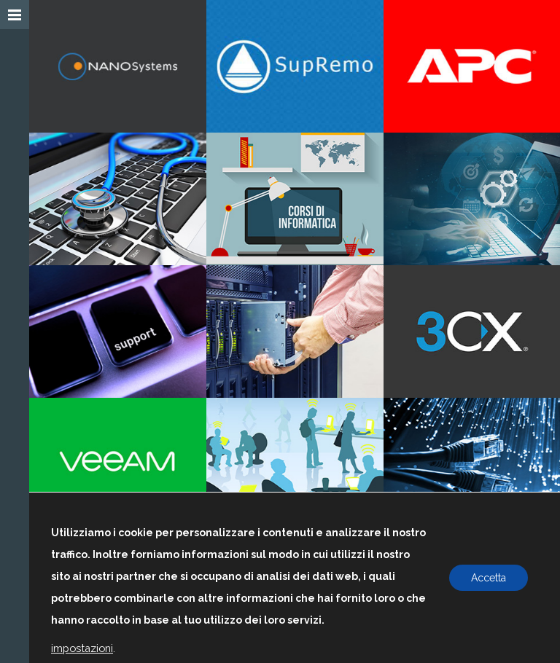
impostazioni (82, 648)
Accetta (488, 578)
